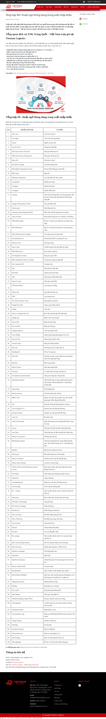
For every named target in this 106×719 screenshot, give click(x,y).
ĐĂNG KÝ (90, 1)
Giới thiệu (49, 7)
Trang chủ (39, 7)
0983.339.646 (37, 701)
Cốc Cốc (85, 24)
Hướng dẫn (57, 7)
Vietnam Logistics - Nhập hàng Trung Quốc (25, 665)
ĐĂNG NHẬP (97, 1)
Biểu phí (66, 7)
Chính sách (74, 7)
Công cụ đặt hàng (93, 7)
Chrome (85, 19)
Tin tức (82, 7)
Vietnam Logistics (18, 662)
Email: (27, 1)
